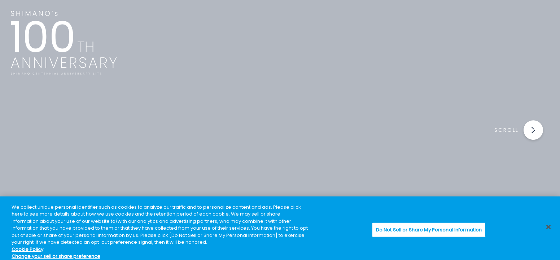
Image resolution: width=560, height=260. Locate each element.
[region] (280, 228)
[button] (527, 130)
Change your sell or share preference (56, 256)
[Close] (548, 227)
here (18, 214)
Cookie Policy (27, 249)
